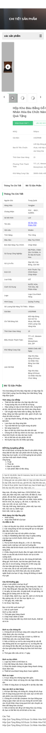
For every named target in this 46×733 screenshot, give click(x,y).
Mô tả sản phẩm (33, 186)
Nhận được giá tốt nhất (35, 123)
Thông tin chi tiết (12, 186)
